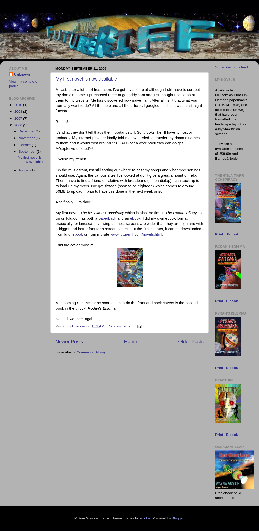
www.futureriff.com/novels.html (136, 234)
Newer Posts (69, 341)
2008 (18, 112)
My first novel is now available (86, 79)
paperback (107, 218)
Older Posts (191, 341)
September (28, 152)
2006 (18, 125)
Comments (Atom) (91, 352)
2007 (18, 118)
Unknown (22, 74)
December (27, 131)
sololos (145, 518)
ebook (135, 218)
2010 (18, 105)
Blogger (178, 518)
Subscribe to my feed (231, 67)
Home (130, 341)
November (27, 138)
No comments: (120, 326)
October (25, 145)
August (24, 170)
